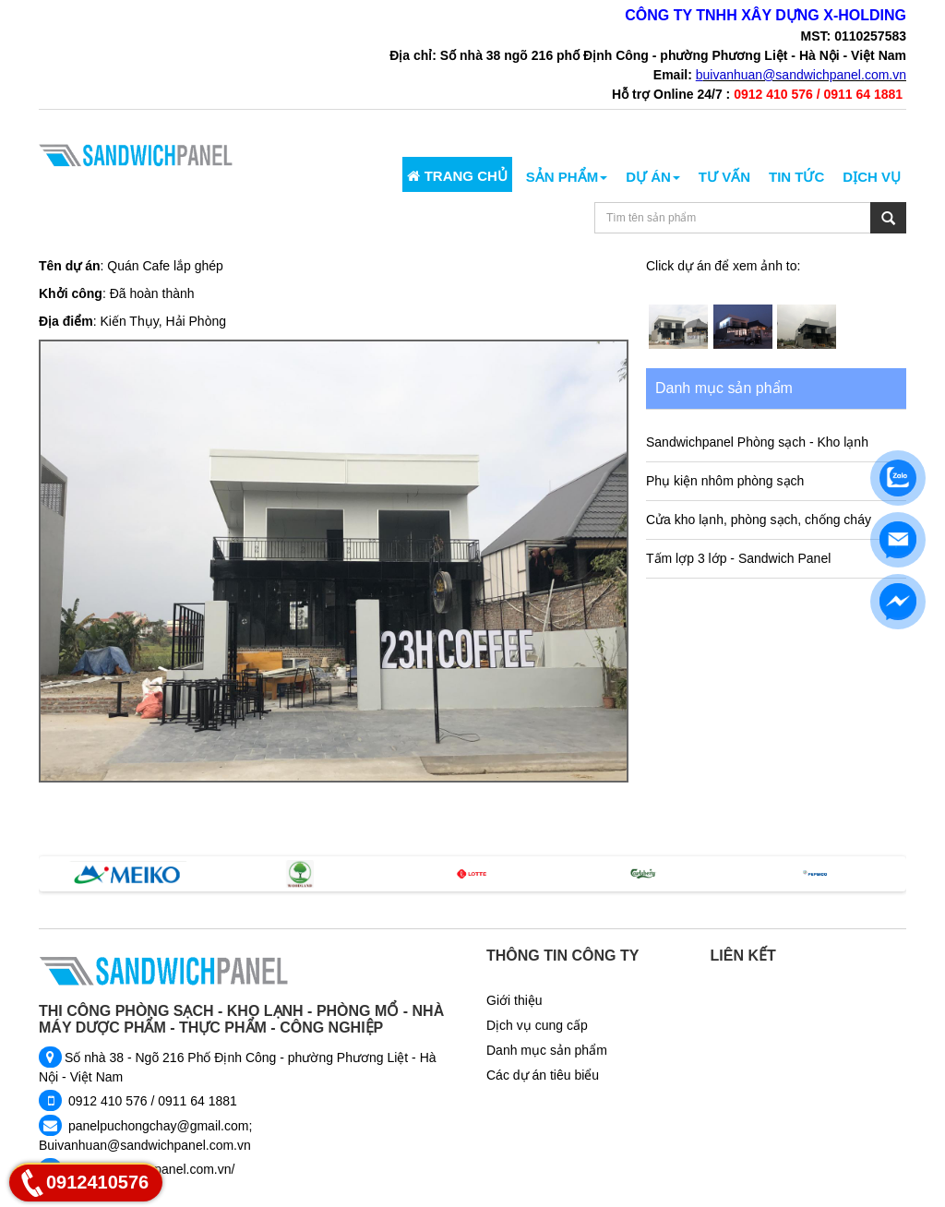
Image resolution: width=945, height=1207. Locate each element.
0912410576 (97, 1182)
